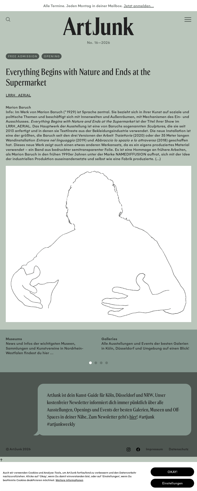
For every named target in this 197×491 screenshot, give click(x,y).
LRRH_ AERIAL (18, 95)
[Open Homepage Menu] (187, 19)
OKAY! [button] (172, 471)
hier (133, 416)
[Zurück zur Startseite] (98, 26)
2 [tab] (95, 362)
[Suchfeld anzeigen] (9, 19)
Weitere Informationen (69, 479)
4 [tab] (106, 362)
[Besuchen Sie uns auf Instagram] (128, 449)
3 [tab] (101, 362)
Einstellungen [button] (172, 482)
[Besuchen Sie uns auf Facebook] (138, 449)
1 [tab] (90, 362)
